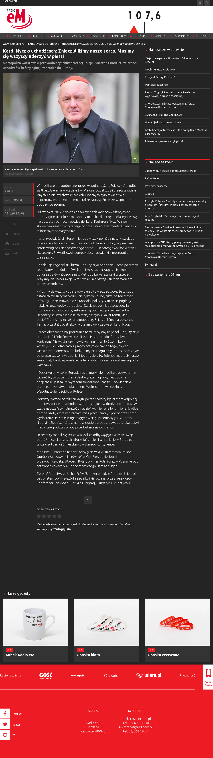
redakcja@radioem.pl (135, 718)
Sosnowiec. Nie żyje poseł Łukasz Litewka (170, 170)
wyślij (15, 253)
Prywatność (187, 675)
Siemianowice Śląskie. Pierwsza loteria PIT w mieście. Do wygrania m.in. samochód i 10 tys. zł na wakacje (174, 231)
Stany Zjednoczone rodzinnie (163, 122)
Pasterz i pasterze (156, 84)
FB (14, 224)
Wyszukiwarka (207, 3)
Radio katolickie (10, 675)
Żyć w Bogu (152, 178)
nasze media (10, 1)
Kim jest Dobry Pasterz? (160, 77)
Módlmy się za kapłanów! (160, 69)
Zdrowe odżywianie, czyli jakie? (164, 141)
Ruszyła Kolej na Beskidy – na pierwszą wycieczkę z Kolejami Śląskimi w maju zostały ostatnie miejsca (175, 205)
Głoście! (150, 193)
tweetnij (16, 233)
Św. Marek (151, 264)
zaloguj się (62, 529)
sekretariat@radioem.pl (136, 727)
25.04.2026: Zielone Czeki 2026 (163, 114)
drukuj (16, 243)
